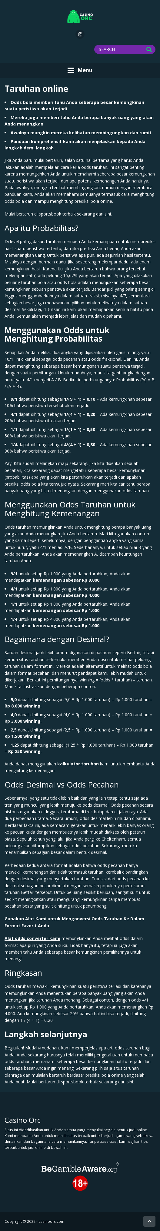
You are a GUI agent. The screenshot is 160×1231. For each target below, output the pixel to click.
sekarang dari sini (94, 214)
